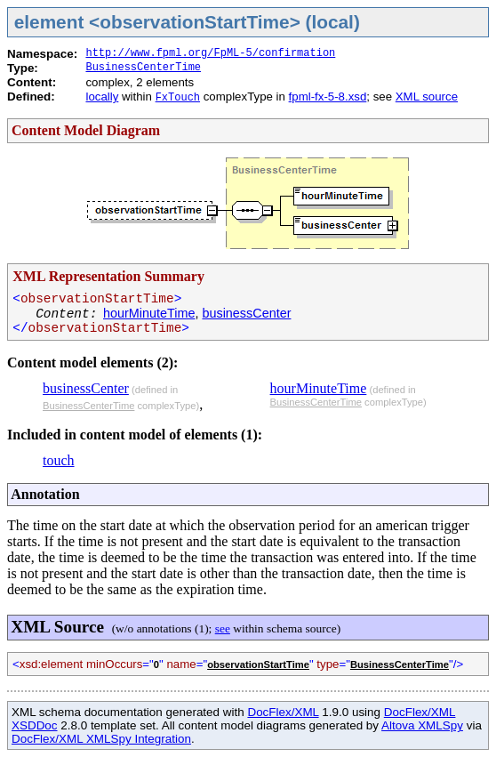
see (222, 628)
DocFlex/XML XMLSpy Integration (101, 738)
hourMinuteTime (149, 313)
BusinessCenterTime (143, 67)
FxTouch (178, 98)
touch (59, 460)
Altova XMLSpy (422, 725)
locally (101, 96)
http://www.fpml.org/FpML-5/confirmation (210, 53)
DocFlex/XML (282, 712)
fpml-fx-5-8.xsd (328, 96)
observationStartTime (258, 664)
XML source (427, 96)
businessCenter (246, 313)
